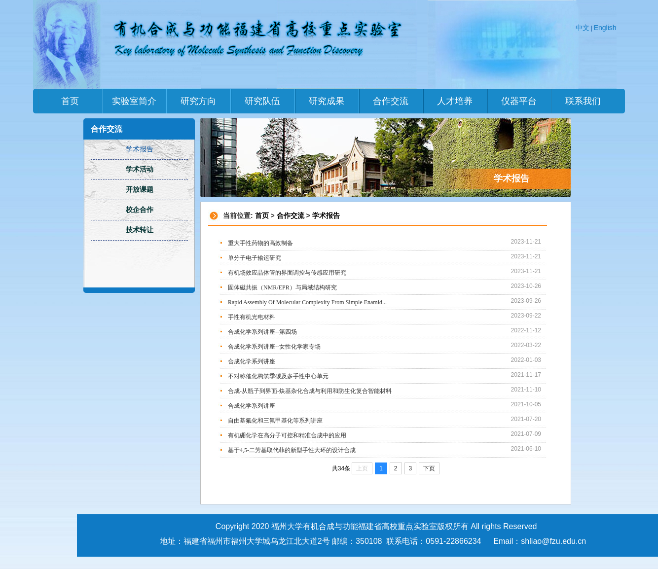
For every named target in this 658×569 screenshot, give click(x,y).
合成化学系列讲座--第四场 (262, 331)
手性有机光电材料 (251, 317)
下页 (429, 468)
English (605, 28)
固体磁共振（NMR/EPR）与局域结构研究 (282, 287)
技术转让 (139, 230)
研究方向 (198, 101)
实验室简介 (134, 101)
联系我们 (583, 101)
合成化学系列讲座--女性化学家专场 (274, 346)
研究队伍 (262, 101)
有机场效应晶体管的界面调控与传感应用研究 (287, 272)
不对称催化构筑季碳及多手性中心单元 (278, 376)
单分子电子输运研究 (254, 257)
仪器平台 (519, 101)
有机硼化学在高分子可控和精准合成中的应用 (287, 435)
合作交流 (390, 101)
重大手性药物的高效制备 (260, 243)
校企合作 (139, 209)
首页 (70, 101)
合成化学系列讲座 (251, 361)
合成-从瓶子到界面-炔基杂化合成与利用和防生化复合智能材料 (310, 391)
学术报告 (326, 215)
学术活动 (139, 169)
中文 (582, 28)
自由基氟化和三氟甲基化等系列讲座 (275, 420)
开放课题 (139, 189)
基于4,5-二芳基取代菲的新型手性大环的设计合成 (292, 450)
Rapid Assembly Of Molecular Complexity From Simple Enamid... (307, 302)
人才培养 (455, 101)
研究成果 (326, 101)
